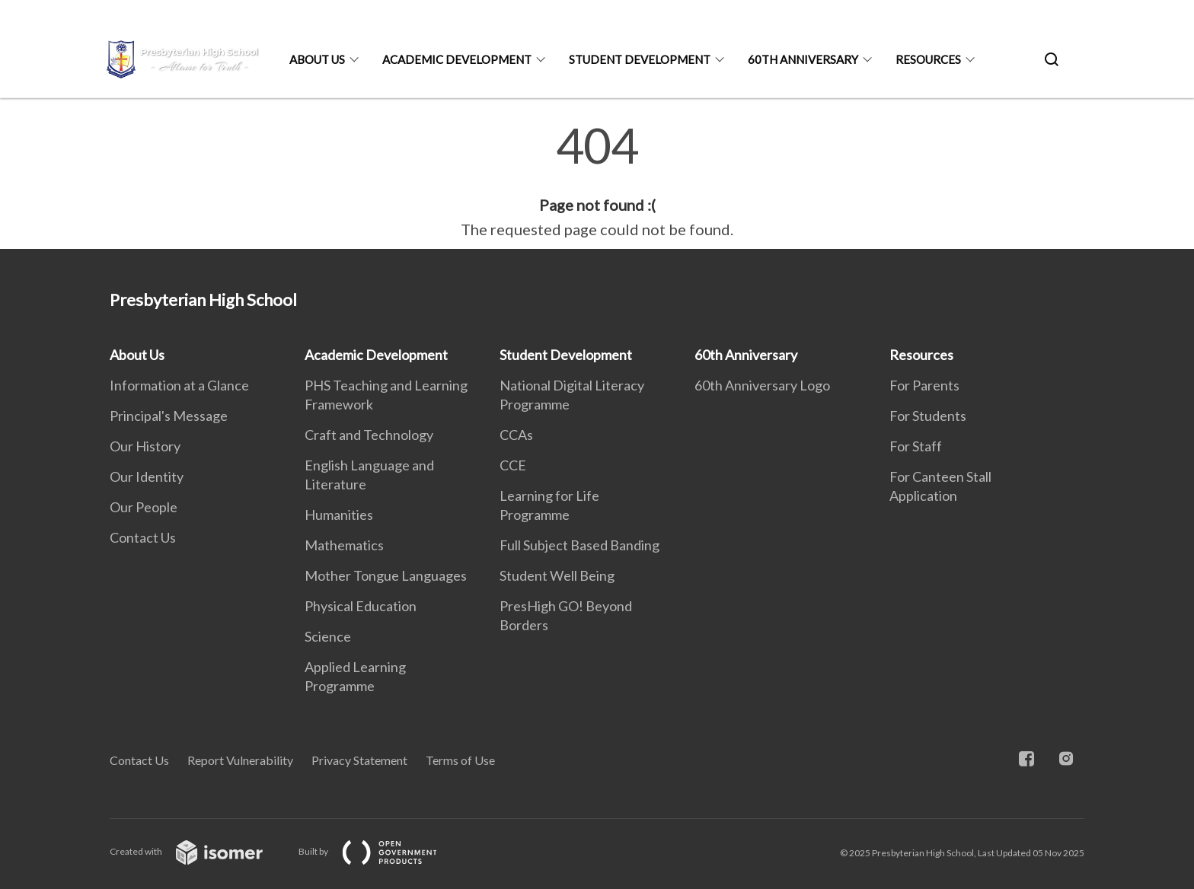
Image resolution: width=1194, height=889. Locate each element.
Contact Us (143, 537)
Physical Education (361, 605)
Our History (145, 446)
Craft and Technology (369, 434)
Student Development (639, 59)
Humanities (339, 514)
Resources (928, 59)
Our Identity (147, 476)
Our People (143, 507)
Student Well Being (557, 575)
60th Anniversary (803, 59)
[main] (597, 181)
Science (328, 636)
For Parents (924, 385)
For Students (927, 415)
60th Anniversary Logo (762, 385)
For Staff (915, 446)
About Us (317, 59)
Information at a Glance (179, 385)
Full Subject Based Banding (579, 545)
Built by (379, 851)
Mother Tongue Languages (386, 575)
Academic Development (457, 59)
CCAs (516, 434)
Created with (198, 851)
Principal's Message (169, 415)
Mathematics (344, 545)
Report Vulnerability (240, 760)
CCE (513, 465)
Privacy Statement (359, 760)
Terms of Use (460, 760)
